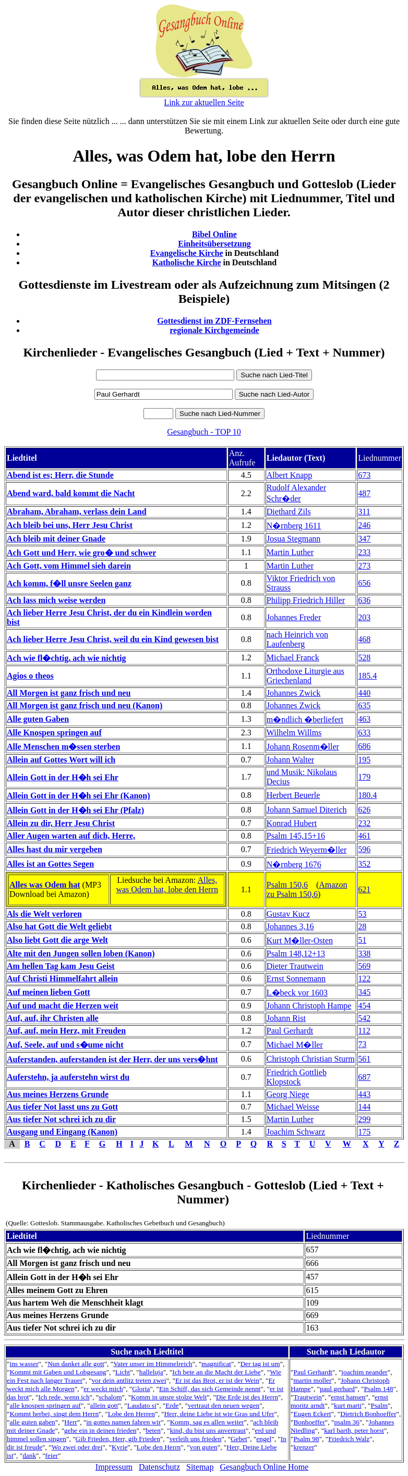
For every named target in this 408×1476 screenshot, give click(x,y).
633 (364, 732)
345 (364, 992)
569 (364, 966)
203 (364, 617)
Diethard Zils (289, 511)
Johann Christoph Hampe (309, 1005)
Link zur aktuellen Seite (204, 102)
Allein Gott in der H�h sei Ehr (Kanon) (78, 795)
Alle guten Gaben (38, 719)
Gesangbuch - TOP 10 (204, 431)
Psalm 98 (306, 1439)
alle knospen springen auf (45, 1405)
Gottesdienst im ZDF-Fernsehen (214, 320)
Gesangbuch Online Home (264, 1466)
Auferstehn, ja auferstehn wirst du (68, 1077)
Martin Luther (290, 552)
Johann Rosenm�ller (303, 746)
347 (364, 538)
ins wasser (23, 1364)
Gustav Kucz (288, 913)
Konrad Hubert (292, 823)
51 (362, 940)
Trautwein (307, 1397)
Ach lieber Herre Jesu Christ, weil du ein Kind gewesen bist (113, 639)
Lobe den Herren (131, 1414)
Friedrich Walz (348, 1439)
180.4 (367, 795)
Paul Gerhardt (290, 1030)
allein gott (104, 1405)
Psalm (379, 1405)
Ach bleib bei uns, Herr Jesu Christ (70, 525)
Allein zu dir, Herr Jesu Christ (61, 823)
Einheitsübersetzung (214, 243)
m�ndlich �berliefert (305, 719)
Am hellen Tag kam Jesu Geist (61, 966)
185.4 (367, 675)
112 (364, 1030)
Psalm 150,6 (287, 884)
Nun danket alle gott (75, 1364)
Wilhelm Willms (294, 732)
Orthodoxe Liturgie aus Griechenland (305, 676)
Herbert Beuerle (293, 795)
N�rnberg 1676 (294, 864)
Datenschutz (159, 1466)
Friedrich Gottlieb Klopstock (297, 1077)
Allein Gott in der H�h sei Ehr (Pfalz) (75, 810)
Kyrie (119, 1447)
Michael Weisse (293, 1106)
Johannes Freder (294, 617)
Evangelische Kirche (186, 253)
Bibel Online (214, 234)
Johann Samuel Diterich (307, 809)
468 (364, 639)
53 (362, 913)
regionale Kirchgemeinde (214, 330)
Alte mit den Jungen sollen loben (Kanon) (81, 953)
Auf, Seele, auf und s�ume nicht (65, 1044)
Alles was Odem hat (44, 884)
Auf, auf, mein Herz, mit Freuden (66, 1030)
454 (364, 1005)
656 (364, 583)
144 (364, 1106)
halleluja (151, 1372)
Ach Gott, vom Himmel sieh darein (69, 565)
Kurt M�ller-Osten (300, 940)
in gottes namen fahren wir (123, 1422)
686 (364, 746)
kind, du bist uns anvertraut (207, 1430)
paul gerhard (337, 1389)
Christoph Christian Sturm (311, 1058)
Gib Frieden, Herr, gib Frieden (118, 1439)
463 (364, 719)
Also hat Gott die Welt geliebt (59, 926)
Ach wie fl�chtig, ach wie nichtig (66, 658)
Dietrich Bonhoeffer (368, 1414)
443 (364, 1094)
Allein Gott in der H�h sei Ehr (62, 777)
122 (364, 978)
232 (364, 823)
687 (364, 1077)
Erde (171, 1405)
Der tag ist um (260, 1364)
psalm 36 (346, 1422)
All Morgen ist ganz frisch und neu (68, 692)
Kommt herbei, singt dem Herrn (54, 1414)
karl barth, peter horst (354, 1430)
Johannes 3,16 (290, 926)
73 (362, 1044)
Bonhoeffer (309, 1422)
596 (364, 849)
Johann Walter (290, 759)
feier (51, 1455)
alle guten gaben (32, 1422)
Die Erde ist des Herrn (247, 1397)
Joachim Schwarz (296, 1131)
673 (364, 475)
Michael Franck (293, 657)
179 (364, 776)
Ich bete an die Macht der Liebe (216, 1372)
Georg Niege (288, 1094)
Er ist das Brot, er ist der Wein (217, 1380)
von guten (204, 1447)
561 (364, 1058)
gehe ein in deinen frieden (100, 1430)
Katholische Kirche (186, 262)
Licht (122, 1372)
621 (364, 889)
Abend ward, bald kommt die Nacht (71, 493)
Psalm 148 (378, 1389)
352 (364, 863)
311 (364, 511)
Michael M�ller (295, 1044)
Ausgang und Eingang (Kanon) (62, 1131)
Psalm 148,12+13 (296, 953)
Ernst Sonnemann (296, 978)
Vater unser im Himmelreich (152, 1364)
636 (364, 600)
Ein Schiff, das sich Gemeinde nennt (209, 1389)
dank (29, 1455)
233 (364, 552)
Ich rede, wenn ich (63, 1397)
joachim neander (364, 1372)
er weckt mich (103, 1389)
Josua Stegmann (294, 538)
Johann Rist (286, 1018)
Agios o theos (30, 675)
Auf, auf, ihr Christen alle (53, 1018)
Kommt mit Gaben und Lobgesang (57, 1372)
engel (263, 1439)
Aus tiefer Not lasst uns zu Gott (62, 1106)
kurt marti (348, 1405)
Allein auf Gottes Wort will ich (61, 759)
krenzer (303, 1447)
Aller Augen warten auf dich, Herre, (71, 835)
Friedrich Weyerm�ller (306, 849)
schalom (110, 1397)
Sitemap (199, 1466)
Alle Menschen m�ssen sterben (63, 746)
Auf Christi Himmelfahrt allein (62, 978)
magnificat (216, 1364)
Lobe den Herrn (159, 1447)
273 (364, 565)
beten (153, 1430)
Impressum (114, 1466)
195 (364, 759)
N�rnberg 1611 (294, 525)
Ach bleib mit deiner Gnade (56, 538)
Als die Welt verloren (44, 913)
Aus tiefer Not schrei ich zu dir (61, 1119)
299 (364, 1119)
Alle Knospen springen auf (54, 732)
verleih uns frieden (195, 1439)
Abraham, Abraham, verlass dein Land (77, 511)
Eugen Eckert (312, 1414)
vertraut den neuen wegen (223, 1405)
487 (364, 493)
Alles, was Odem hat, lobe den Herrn (167, 885)
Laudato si (142, 1405)
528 (364, 657)
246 (364, 525)
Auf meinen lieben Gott (48, 992)
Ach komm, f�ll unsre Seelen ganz (69, 583)
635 (364, 705)
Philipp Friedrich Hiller (306, 600)
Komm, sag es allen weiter (207, 1422)
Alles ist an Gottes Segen (50, 863)
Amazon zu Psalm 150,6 (307, 889)
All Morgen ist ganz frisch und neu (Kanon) (84, 705)
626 (364, 809)
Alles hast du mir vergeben (54, 849)
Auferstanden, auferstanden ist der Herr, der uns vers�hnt (112, 1059)
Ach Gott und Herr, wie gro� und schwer (81, 552)
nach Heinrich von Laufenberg (297, 639)
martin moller (312, 1380)
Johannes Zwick (294, 692)
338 (364, 953)
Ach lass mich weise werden (56, 600)
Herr (70, 1422)
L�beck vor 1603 (297, 992)
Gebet (239, 1439)
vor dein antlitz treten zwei (129, 1380)
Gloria (141, 1389)
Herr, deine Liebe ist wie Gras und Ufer (219, 1414)
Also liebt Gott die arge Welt (57, 940)
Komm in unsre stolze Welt (169, 1397)
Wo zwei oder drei (77, 1447)
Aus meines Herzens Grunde (58, 1094)
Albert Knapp (290, 475)
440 (364, 692)
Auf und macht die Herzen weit (62, 1005)
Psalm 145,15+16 (296, 835)
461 (364, 835)
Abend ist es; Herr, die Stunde (60, 475)
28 (362, 926)
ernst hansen (348, 1397)
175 (364, 1131)
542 (364, 1018)
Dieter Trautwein (295, 966)
